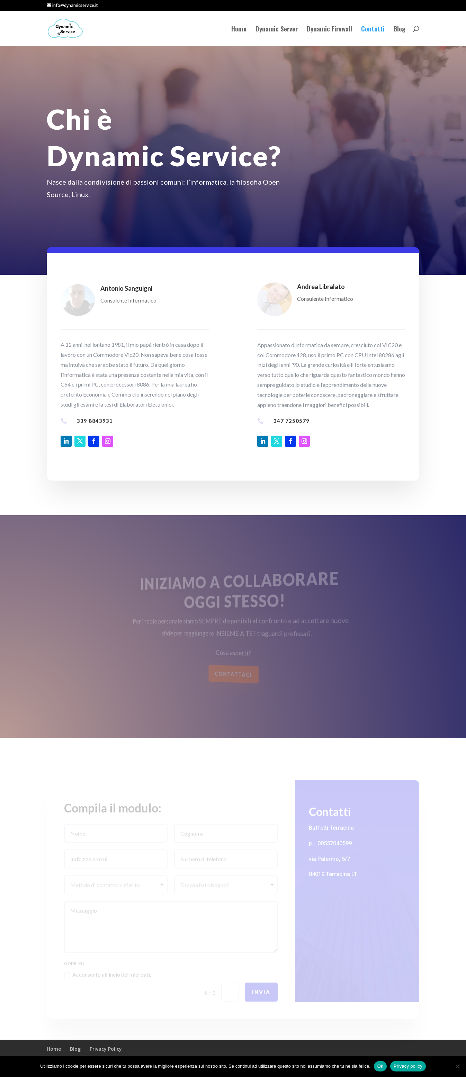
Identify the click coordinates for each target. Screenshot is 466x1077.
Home (239, 29)
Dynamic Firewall (329, 29)
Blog (399, 29)
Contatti (373, 29)
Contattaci (233, 674)
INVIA (261, 997)
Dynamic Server (277, 29)
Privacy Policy (106, 1049)
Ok (380, 1066)
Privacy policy (408, 1066)
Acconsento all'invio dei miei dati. (107, 980)
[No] (457, 1066)
